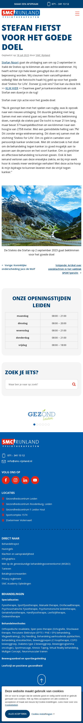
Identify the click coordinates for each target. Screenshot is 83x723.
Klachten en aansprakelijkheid (18, 553)
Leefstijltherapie (56, 612)
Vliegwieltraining (10, 636)
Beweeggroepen (42, 640)
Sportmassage (23, 647)
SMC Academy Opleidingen (16, 583)
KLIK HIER (11, 88)
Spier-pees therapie (41, 629)
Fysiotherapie (9, 605)
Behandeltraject (10, 543)
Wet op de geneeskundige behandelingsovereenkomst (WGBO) (36, 563)
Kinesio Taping (40, 647)
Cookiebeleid (11, 705)
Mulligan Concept (11, 651)
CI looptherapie (60, 640)
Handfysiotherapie (36, 612)
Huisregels (7, 548)
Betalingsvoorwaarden (14, 573)
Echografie (59, 629)
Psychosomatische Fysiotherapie (20, 608)
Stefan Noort (10, 62)
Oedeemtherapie (11, 616)
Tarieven (6, 568)
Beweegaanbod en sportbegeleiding (24, 658)
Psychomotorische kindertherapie (57, 608)
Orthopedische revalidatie (15, 629)
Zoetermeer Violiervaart (19, 520)
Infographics (8, 558)
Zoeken (74, 384)
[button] (34, 424)
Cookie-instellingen (41, 713)
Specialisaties (10, 599)
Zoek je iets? (21, 372)
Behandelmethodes (13, 623)
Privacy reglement (11, 578)
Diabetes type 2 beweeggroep (34, 643)
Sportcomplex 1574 (16, 514)
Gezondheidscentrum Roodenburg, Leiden (29, 504)
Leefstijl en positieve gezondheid (22, 665)
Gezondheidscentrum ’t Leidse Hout (25, 509)
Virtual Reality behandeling (63, 647)
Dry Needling (29, 636)
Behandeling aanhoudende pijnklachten (58, 636)
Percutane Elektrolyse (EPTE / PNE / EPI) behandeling (41, 632)
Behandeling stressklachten (16, 640)
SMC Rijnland (43, 55)
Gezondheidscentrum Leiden (21, 498)
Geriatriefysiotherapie (13, 612)
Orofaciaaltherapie (69, 605)
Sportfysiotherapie (28, 605)
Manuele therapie (48, 605)
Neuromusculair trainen (34, 651)
